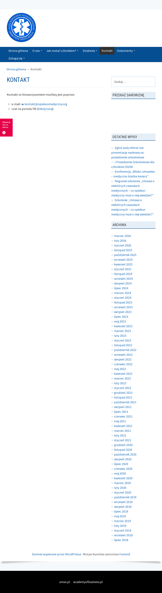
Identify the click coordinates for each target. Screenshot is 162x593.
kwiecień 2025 (123, 264)
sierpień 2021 (122, 407)
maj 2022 (120, 369)
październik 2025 (125, 255)
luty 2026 (120, 240)
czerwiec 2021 (123, 416)
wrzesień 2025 (123, 259)
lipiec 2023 (121, 317)
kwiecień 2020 (123, 478)
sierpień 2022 (122, 359)
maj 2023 (120, 321)
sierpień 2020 (122, 459)
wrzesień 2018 (123, 535)
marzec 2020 (122, 483)
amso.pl (64, 582)
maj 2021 (120, 421)
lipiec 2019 (121, 511)
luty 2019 (120, 526)
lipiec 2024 (121, 288)
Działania (89, 51)
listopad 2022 (123, 345)
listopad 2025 (123, 250)
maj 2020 (120, 473)
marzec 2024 (122, 293)
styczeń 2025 (122, 269)
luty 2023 (120, 336)
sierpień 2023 (122, 312)
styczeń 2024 (122, 298)
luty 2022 (120, 383)
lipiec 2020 (121, 464)
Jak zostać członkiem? (61, 51)
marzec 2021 (122, 431)
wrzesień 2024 (123, 279)
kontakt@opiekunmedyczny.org (46, 104)
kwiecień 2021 (123, 426)
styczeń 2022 (122, 388)
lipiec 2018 (121, 540)
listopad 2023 (123, 302)
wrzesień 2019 (123, 502)
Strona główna (18, 51)
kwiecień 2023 (123, 326)
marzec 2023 (122, 331)
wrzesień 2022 (123, 355)
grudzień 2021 (123, 393)
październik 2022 (125, 350)
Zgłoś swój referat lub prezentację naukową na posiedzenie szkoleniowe (127, 152)
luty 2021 (120, 435)
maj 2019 (120, 516)
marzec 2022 (122, 378)
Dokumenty (125, 51)
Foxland (124, 554)
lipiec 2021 (121, 412)
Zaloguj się (15, 58)
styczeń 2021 (122, 440)
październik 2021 (125, 402)
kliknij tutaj (45, 109)
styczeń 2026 (122, 245)
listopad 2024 (123, 274)
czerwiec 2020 (123, 469)
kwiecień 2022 (123, 374)
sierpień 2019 (122, 507)
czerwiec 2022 (123, 364)
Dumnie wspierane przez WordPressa (56, 554)
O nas (36, 51)
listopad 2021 (123, 397)
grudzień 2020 (123, 445)
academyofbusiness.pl (88, 582)
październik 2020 (125, 454)
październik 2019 (125, 497)
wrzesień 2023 (123, 307)
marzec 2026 (122, 236)
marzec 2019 (122, 521)
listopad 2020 (123, 450)
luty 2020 (120, 488)
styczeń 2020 (122, 492)
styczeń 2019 (122, 530)
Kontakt (107, 51)
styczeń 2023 (122, 340)
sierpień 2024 (122, 283)
